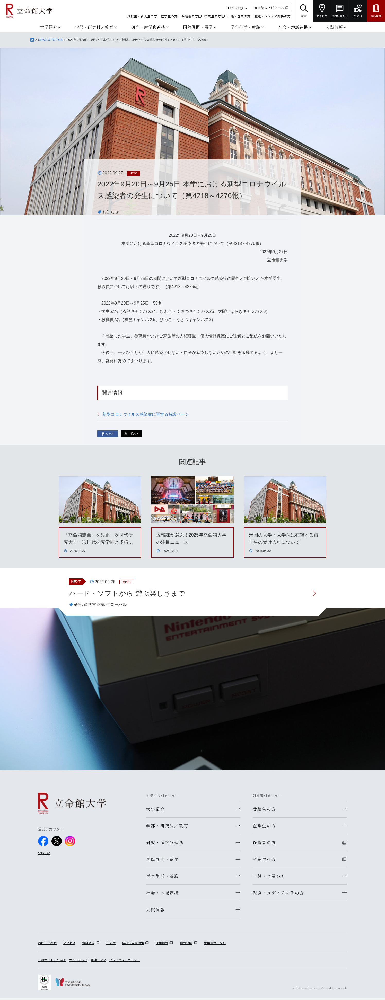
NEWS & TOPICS (50, 40)
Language (236, 7)
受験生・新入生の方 (142, 16)
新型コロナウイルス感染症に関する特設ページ (145, 414)
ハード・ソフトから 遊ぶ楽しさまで (129, 593)
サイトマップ (78, 962)
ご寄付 (111, 944)
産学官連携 (94, 605)
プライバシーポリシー (124, 962)
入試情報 (334, 27)
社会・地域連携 (293, 27)
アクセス (69, 944)
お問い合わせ (47, 944)
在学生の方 (169, 16)
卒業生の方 (212, 16)
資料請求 (88, 944)
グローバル (116, 605)
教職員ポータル (215, 944)
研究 (78, 605)
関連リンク (98, 962)
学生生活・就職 (245, 27)
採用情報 (162, 944)
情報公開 (186, 944)
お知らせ (110, 212)
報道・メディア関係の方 (273, 16)
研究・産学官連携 (148, 27)
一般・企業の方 (239, 16)
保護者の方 (189, 16)
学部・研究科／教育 (94, 27)
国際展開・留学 (198, 27)
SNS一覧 (44, 853)
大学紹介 (48, 27)
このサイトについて (52, 962)
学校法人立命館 (133, 944)
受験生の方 (264, 809)
